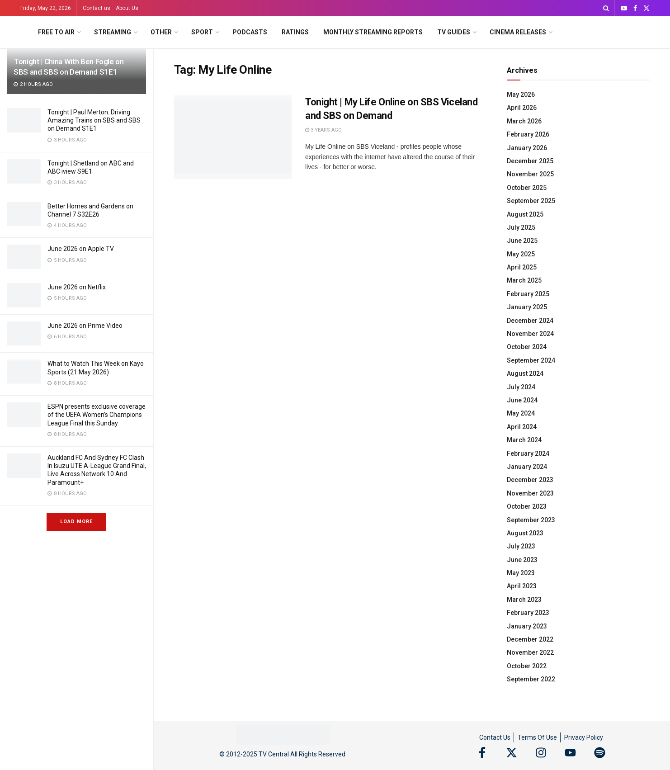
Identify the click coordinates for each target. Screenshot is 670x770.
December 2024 (530, 320)
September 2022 (531, 679)
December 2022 (530, 639)
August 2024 (525, 373)
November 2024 (530, 333)
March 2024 (524, 440)
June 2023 (522, 559)
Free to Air (56, 32)
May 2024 (521, 413)
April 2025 (522, 267)
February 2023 (528, 612)
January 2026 (527, 147)
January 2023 (527, 626)
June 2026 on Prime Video (85, 325)
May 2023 (521, 572)
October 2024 (527, 346)
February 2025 (528, 294)
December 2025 (530, 161)
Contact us (96, 8)
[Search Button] (606, 8)
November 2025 (530, 174)
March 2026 (524, 121)
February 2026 (528, 134)
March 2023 (524, 599)
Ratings (295, 32)
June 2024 (522, 400)
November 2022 (530, 652)
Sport (202, 32)
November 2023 (530, 493)
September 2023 (531, 520)
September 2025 (531, 200)
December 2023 (530, 479)
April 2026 (522, 107)
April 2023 (522, 586)
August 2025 (525, 214)
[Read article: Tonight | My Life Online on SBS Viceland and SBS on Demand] (233, 137)
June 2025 (522, 240)
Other (161, 32)
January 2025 (527, 307)
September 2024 (531, 360)
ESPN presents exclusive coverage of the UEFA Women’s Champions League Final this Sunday (96, 414)
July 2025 (521, 227)
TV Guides (453, 32)
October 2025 (527, 187)
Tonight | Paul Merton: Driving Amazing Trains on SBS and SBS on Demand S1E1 (94, 120)
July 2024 (521, 387)
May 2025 (521, 254)
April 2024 (522, 426)
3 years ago (323, 130)
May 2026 (521, 94)
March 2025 (524, 280)
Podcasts (249, 32)
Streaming (112, 32)
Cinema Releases (518, 32)
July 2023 (521, 546)
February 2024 (528, 453)
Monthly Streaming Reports (373, 32)
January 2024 (527, 466)
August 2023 (525, 533)
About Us (127, 8)
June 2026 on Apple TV (80, 248)
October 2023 (527, 506)
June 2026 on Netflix (76, 287)
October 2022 (527, 666)
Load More (76, 521)
